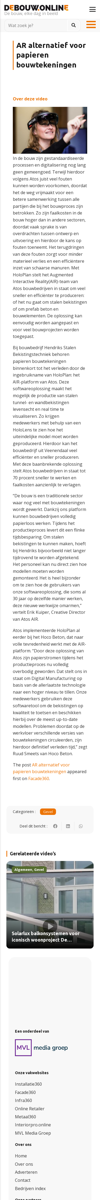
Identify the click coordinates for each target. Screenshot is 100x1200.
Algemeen (23, 869)
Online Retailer (30, 1109)
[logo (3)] (41, 1047)
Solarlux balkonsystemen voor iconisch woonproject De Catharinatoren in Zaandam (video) (45, 943)
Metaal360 (25, 1117)
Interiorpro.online (33, 1125)
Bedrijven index (30, 1188)
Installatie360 (28, 1084)
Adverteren (26, 1172)
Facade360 (38, 778)
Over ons (24, 1164)
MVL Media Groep (33, 1133)
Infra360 (23, 1100)
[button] (92, 9)
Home (21, 1156)
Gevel (48, 811)
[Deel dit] (55, 826)
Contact (22, 1180)
